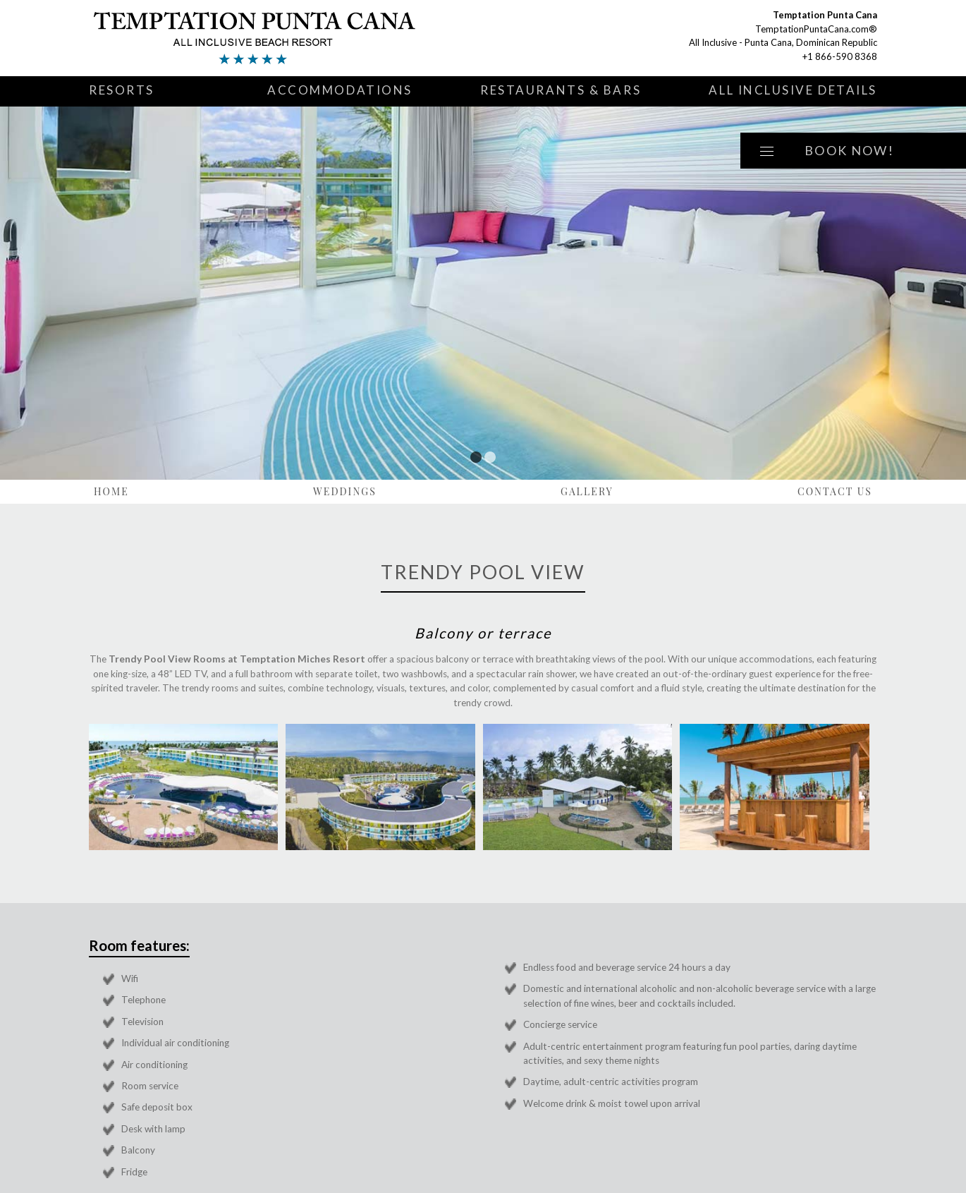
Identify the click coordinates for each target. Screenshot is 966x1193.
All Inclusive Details (793, 90)
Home (111, 491)
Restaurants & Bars (560, 90)
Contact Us (834, 491)
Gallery (587, 491)
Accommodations (339, 90)
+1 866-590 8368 (839, 56)
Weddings (345, 491)
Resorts (121, 90)
